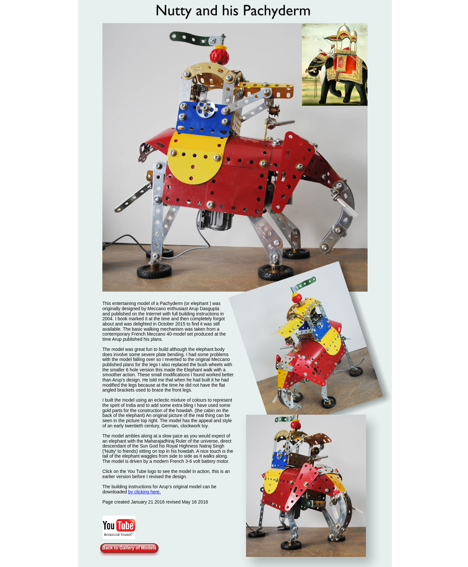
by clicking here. (144, 491)
